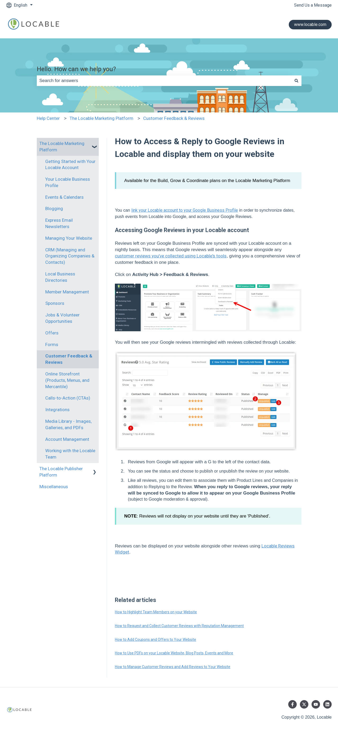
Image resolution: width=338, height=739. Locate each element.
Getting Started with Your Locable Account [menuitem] (70, 164)
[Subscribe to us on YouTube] (316, 704)
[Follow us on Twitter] (304, 704)
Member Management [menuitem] (67, 291)
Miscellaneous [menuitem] (53, 486)
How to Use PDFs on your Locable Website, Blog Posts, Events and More (174, 653)
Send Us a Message (313, 5)
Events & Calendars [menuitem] (64, 197)
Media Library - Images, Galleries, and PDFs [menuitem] (68, 424)
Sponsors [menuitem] (54, 303)
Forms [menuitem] (51, 344)
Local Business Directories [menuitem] (60, 277)
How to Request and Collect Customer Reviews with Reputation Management (179, 626)
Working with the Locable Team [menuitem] (70, 454)
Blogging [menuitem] (54, 208)
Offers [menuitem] (51, 333)
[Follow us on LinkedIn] (327, 704)
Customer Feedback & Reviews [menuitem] (68, 359)
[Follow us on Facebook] (292, 704)
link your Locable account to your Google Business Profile (184, 210)
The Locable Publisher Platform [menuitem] (61, 472)
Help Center (48, 118)
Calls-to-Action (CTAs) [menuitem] (67, 398)
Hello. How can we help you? (76, 69)
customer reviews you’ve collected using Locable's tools (171, 256)
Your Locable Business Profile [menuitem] (67, 182)
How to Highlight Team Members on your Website (156, 612)
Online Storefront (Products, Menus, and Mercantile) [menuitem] (67, 380)
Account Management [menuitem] (67, 439)
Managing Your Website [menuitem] (68, 238)
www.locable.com (310, 24)
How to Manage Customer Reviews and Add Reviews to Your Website (172, 667)
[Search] (296, 80)
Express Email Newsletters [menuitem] (59, 223)
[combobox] (164, 80)
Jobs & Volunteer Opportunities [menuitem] (62, 318)
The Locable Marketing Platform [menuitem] (61, 146)
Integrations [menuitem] (57, 409)
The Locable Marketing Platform (101, 118)
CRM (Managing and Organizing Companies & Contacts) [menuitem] (69, 256)
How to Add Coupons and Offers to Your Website (155, 639)
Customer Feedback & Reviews (174, 118)
